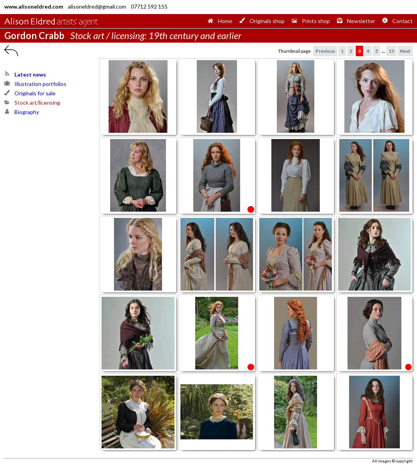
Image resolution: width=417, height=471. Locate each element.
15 (391, 51)
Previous (325, 51)
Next (405, 51)
